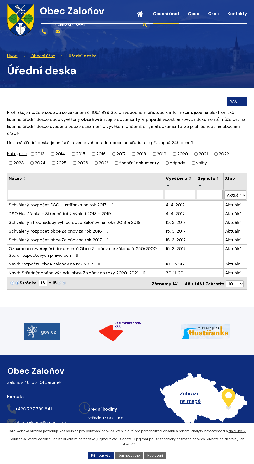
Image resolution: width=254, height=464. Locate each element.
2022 (224, 154)
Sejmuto (208, 178)
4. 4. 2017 (175, 204)
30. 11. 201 (175, 272)
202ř (103, 163)
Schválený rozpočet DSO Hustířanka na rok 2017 (62, 204)
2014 (60, 154)
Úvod (140, 17)
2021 (203, 154)
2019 (161, 154)
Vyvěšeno (178, 178)
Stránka (28, 282)
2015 (80, 154)
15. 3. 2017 (176, 222)
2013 (39, 154)
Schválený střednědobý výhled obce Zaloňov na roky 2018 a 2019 (79, 222)
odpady (177, 163)
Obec (193, 14)
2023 (18, 163)
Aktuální (233, 204)
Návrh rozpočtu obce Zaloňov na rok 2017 (55, 263)
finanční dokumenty (139, 163)
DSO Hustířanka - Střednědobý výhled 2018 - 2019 (64, 213)
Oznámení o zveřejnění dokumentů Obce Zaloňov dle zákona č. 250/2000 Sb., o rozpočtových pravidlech (83, 251)
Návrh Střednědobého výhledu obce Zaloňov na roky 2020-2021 (78, 272)
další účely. (237, 431)
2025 (61, 163)
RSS (237, 101)
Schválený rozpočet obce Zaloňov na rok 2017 (60, 239)
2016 (101, 154)
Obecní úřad (166, 14)
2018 (141, 154)
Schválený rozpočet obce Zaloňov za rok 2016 (60, 230)
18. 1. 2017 (175, 263)
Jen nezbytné (129, 455)
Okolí (213, 14)
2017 (121, 154)
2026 (83, 163)
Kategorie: (17, 154)
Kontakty (237, 14)
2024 (40, 163)
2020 (182, 154)
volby (201, 163)
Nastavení (155, 455)
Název (15, 178)
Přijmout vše (101, 455)
